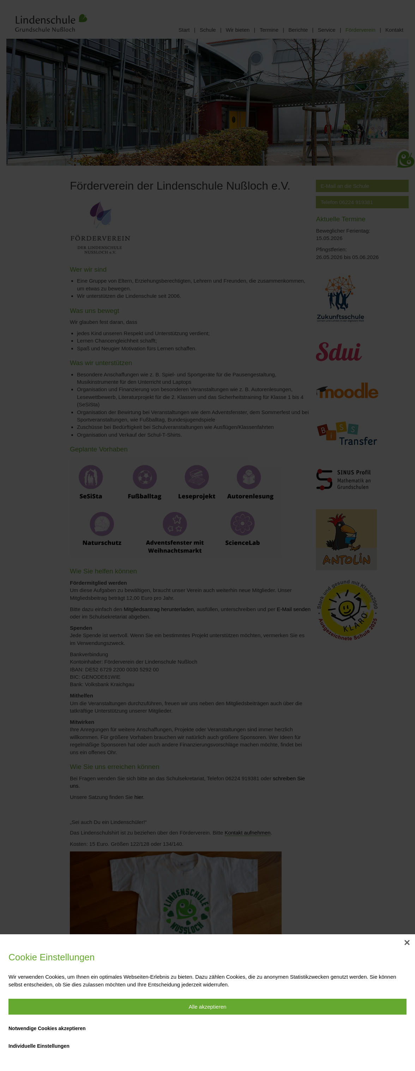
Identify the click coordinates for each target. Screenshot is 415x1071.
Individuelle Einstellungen (39, 1046)
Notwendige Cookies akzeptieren (47, 1028)
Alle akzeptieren (208, 1007)
